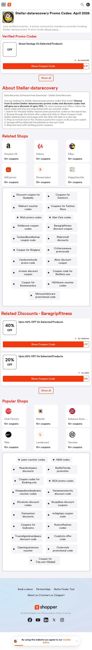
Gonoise (72, 447)
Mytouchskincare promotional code (45, 302)
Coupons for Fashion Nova (29, 211)
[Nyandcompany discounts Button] (44, 473)
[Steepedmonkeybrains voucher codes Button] (44, 506)
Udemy (40, 154)
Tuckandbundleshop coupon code (45, 236)
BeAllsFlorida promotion (45, 481)
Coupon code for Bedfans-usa (45, 277)
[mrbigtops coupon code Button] (62, 539)
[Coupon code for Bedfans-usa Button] (44, 277)
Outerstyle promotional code (45, 571)
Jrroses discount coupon (63, 269)
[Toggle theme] (88, 5)
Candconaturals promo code (45, 260)
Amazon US (10, 154)
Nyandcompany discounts (45, 472)
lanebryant (42, 447)
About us (33, 613)
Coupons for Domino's (26, 203)
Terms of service (63, 631)
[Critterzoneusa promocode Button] (44, 252)
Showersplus (43, 177)
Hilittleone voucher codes (45, 293)
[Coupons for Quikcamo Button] (26, 547)
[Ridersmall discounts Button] (27, 244)
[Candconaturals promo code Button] (44, 261)
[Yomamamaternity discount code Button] (44, 514)
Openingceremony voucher (62, 563)
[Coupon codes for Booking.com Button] (44, 489)
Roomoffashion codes (64, 547)
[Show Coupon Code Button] (43, 66)
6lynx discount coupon (26, 269)
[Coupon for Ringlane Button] (61, 244)
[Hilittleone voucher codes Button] (44, 294)
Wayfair (40, 423)
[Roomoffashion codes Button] (63, 547)
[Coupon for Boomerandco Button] (44, 285)
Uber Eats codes (25, 219)
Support (59, 613)
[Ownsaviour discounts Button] (25, 539)
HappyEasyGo (76, 177)
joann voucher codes (33, 464)
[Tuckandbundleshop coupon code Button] (44, 236)
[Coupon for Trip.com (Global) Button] (44, 580)
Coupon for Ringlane (63, 244)
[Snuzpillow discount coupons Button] (44, 530)
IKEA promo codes (45, 497)
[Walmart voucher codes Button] (62, 203)
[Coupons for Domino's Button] (25, 203)
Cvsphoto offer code (25, 563)
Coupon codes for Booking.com (45, 489)
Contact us (46, 613)
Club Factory (11, 423)
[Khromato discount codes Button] (44, 522)
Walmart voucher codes (63, 203)
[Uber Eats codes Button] (24, 219)
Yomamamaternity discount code (45, 514)
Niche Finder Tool (64, 607)
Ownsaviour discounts (26, 538)
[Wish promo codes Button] (65, 211)
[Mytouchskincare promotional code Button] (44, 302)
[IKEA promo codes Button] (44, 497)
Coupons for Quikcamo (27, 547)
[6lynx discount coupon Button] (24, 269)
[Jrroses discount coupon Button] (63, 269)
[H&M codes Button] (61, 465)
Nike (6, 447)
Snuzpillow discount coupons (45, 530)
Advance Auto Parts (79, 423)
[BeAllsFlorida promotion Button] (44, 481)
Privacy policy (48, 631)
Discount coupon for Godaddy (45, 194)
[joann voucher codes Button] (32, 465)
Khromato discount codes (45, 522)
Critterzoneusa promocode (45, 252)
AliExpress (10, 177)
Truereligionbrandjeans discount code (45, 555)
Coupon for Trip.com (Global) (45, 580)
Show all (46, 395)
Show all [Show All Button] (46, 78)
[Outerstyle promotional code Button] (44, 572)
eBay (71, 154)
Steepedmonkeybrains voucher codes (45, 505)
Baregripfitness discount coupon (45, 227)
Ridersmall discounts (28, 244)
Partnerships (43, 607)
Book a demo (25, 607)
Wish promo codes (66, 211)
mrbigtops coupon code (63, 538)
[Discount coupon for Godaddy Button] (44, 195)
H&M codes (63, 464)
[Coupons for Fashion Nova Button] (28, 211)
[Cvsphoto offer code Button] (23, 563)
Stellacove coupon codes (60, 219)
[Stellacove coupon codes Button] (59, 219)
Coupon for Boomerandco (45, 285)
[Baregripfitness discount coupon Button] (44, 228)
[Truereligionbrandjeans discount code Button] (44, 555)
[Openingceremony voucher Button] (61, 563)
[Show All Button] (46, 395)
